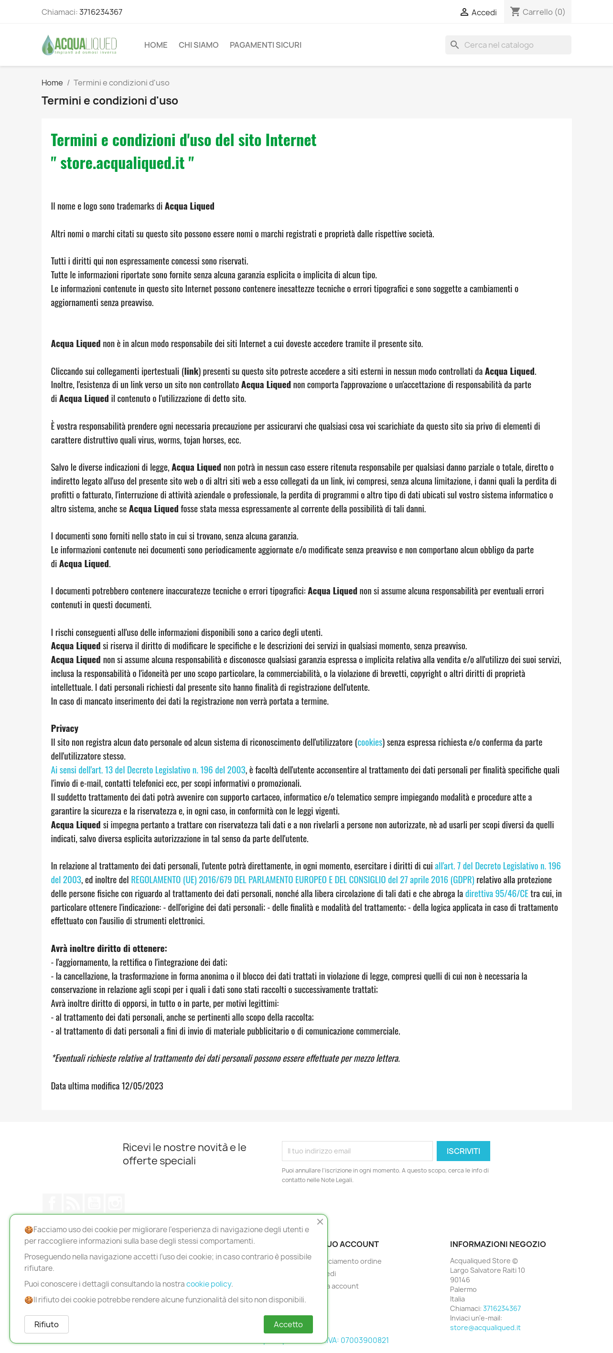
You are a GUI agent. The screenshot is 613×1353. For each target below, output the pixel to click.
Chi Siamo (199, 45)
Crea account (336, 1285)
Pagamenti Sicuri (265, 45)
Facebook (52, 1203)
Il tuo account (346, 1244)
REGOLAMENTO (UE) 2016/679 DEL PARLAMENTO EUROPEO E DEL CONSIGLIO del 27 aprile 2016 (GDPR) (302, 879)
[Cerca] (508, 44)
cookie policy (208, 1284)
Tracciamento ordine (348, 1261)
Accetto (288, 1324)
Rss (73, 1203)
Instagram (115, 1203)
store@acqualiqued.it (485, 1327)
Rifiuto (46, 1324)
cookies (369, 742)
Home (156, 45)
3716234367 (100, 12)
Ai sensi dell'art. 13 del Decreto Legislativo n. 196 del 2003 (148, 769)
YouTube (94, 1203)
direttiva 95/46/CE (496, 893)
